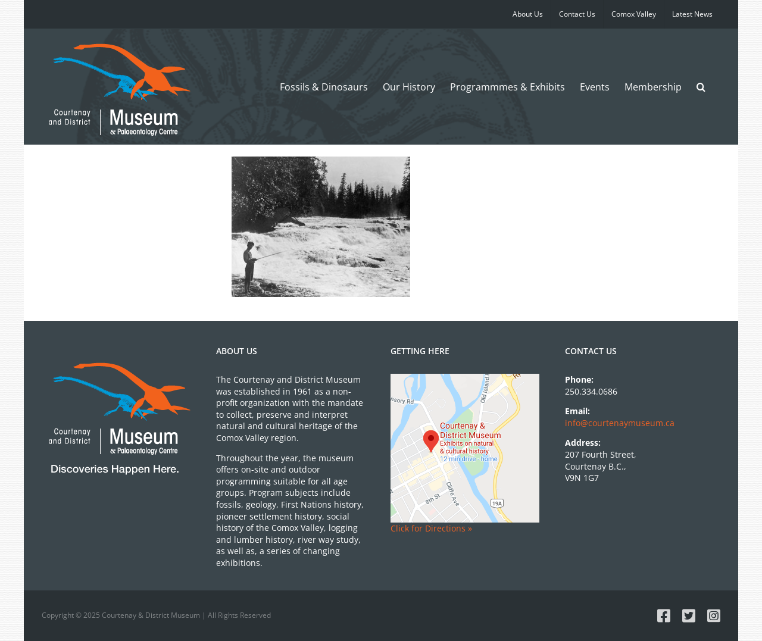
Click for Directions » (431, 528)
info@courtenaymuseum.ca (619, 423)
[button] (701, 86)
